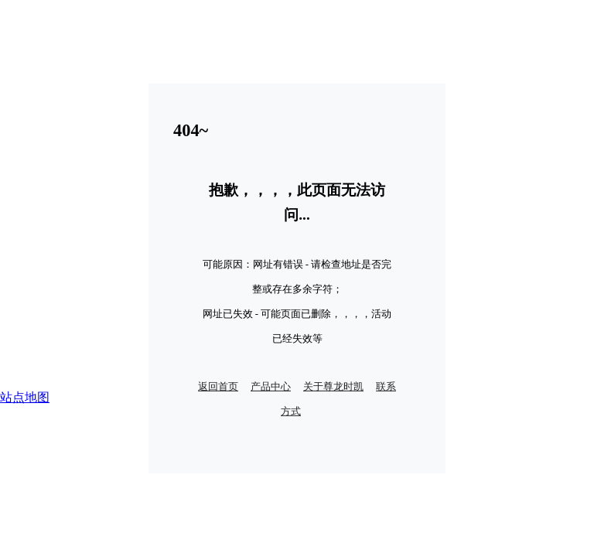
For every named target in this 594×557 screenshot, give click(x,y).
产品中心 (271, 386)
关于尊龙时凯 (333, 386)
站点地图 (25, 397)
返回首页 (218, 386)
